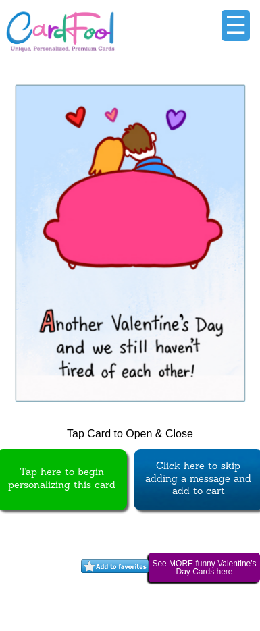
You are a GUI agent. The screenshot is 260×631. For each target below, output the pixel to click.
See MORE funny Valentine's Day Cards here (204, 567)
